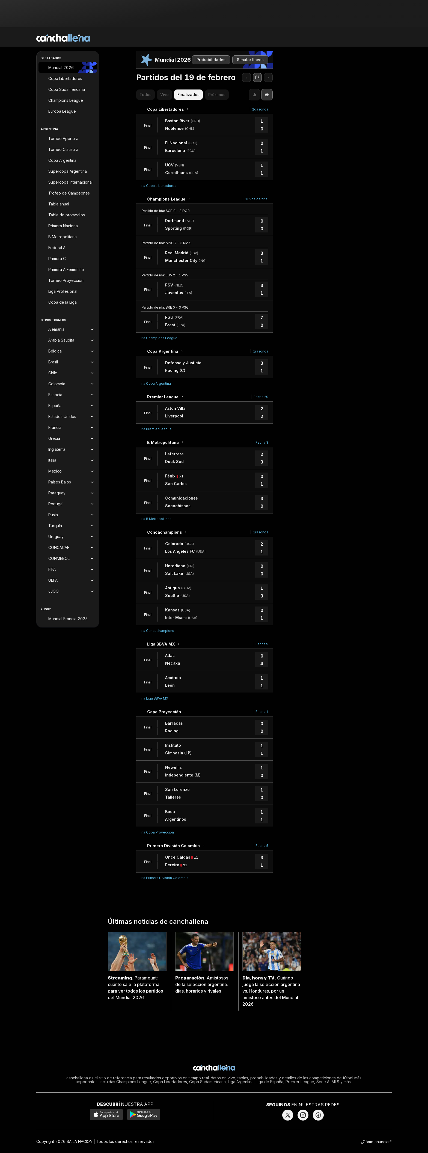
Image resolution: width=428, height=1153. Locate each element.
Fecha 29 (261, 397)
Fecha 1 (261, 712)
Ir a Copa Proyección (157, 832)
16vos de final (256, 199)
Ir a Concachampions (157, 631)
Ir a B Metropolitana (156, 519)
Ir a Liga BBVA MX (154, 698)
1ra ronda (260, 351)
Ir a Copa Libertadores (158, 186)
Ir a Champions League (159, 338)
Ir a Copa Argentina (156, 383)
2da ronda (260, 109)
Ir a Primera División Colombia (164, 878)
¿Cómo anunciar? (376, 1141)
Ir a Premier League (156, 429)
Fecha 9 (261, 644)
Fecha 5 (261, 846)
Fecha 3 (261, 442)
